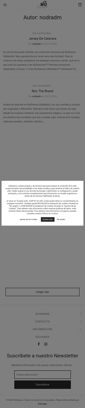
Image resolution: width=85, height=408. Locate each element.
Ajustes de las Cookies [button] (28, 219)
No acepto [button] (61, 219)
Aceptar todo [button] (48, 219)
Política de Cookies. (50, 213)
